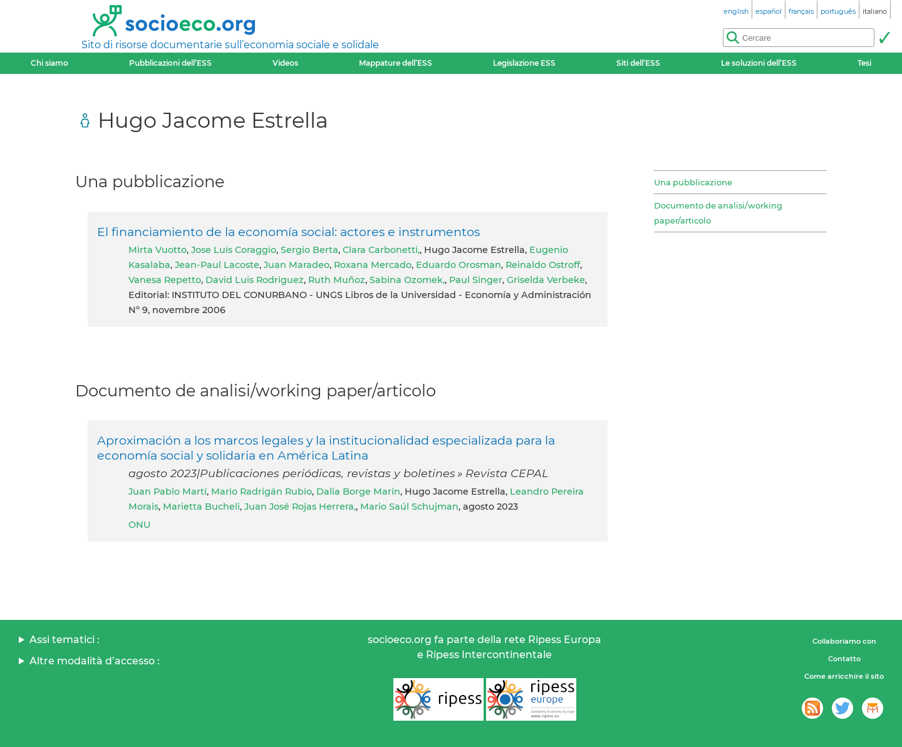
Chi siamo (49, 63)
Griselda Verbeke (546, 280)
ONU (139, 524)
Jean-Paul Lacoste (217, 264)
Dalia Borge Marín (358, 491)
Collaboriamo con (844, 641)
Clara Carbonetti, (381, 249)
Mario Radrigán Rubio (261, 491)
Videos (285, 63)
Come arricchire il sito (844, 676)
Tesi (864, 63)
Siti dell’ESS (638, 63)
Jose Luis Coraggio (233, 249)
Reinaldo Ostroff (542, 264)
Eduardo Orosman (458, 264)
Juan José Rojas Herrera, (300, 506)
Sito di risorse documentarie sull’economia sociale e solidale (230, 45)
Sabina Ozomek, (407, 280)
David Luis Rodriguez (254, 280)
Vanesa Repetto (164, 280)
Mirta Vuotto (157, 249)
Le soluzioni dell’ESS (759, 63)
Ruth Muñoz (336, 280)
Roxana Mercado (373, 264)
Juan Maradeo (296, 264)
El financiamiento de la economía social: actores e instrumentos (288, 231)
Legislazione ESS (524, 63)
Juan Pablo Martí (167, 491)
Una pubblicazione (693, 182)
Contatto (844, 658)
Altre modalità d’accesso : (94, 661)
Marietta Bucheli (201, 506)
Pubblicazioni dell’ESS (170, 63)
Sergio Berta (309, 249)
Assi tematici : (64, 640)
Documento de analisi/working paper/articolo (718, 212)
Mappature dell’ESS (395, 63)
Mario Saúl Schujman (409, 506)
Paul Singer (475, 280)
